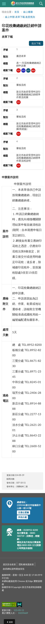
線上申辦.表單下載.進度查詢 (20, 16)
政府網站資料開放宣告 (13, 568)
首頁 (16, 11)
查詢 (41, 3)
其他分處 (22, 517)
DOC (23, 70)
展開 (11, 622)
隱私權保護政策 (26, 564)
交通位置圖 (23, 512)
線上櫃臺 (28, 11)
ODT (28, 70)
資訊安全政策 (9, 564)
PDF (18, 70)
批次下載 (36, 43)
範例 (33, 70)
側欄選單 (4, 4)
